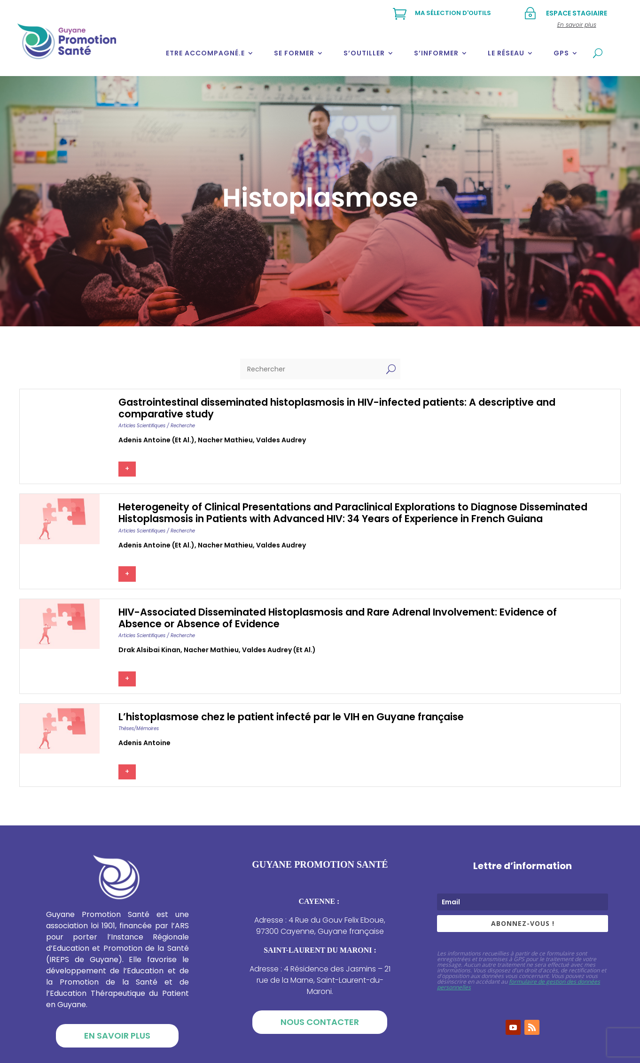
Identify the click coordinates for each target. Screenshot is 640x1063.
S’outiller (364, 53)
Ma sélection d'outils (453, 12)
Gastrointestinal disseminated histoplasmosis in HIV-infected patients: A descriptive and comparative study (336, 408)
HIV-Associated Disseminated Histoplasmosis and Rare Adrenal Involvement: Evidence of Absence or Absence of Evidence (337, 618)
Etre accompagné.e (205, 53)
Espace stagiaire (576, 13)
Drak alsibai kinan (149, 650)
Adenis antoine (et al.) (156, 440)
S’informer (436, 53)
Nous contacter (320, 1022)
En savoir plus (117, 1035)
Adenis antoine (144, 742)
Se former (294, 53)
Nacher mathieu (225, 440)
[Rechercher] (311, 369)
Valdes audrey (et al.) (279, 650)
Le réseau (506, 53)
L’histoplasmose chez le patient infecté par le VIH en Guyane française (291, 717)
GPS (561, 53)
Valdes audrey (281, 440)
